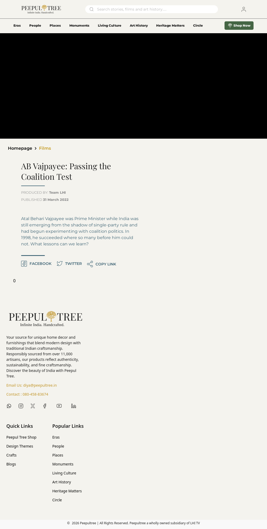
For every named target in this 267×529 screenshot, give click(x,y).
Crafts (11, 455)
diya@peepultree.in (40, 385)
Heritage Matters (170, 25)
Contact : (27, 394)
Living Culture (109, 25)
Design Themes (19, 446)
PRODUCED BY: (43, 192)
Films (45, 148)
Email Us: (31, 385)
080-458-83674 (35, 394)
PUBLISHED (45, 199)
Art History (139, 25)
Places (55, 25)
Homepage (20, 148)
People (35, 25)
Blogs (11, 464)
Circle (57, 499)
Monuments (79, 25)
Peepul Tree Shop (21, 437)
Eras (17, 25)
